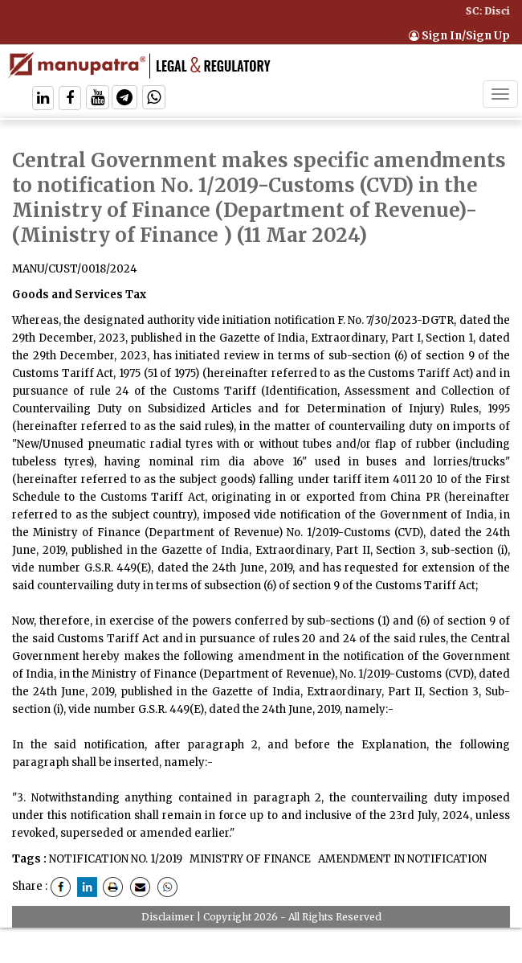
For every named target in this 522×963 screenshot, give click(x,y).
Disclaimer (167, 917)
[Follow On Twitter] (97, 99)
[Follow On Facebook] (70, 99)
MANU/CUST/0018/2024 (74, 269)
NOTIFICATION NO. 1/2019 (115, 859)
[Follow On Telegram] (124, 99)
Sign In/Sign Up (459, 36)
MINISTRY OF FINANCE (249, 859)
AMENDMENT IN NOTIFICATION (401, 859)
